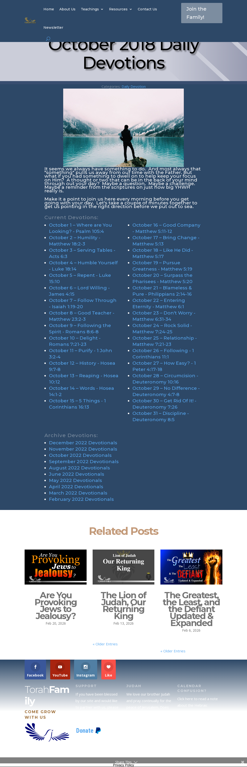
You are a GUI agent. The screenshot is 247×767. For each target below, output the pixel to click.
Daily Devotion (134, 86)
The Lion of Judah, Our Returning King (123, 605)
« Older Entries (105, 643)
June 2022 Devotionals (76, 474)
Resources (118, 9)
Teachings (90, 9)
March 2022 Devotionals (78, 493)
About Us (67, 9)
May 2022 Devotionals (75, 480)
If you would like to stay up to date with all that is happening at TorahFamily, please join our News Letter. (199, 747)
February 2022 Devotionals (81, 499)
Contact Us (147, 9)
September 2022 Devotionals (84, 461)
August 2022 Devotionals (79, 468)
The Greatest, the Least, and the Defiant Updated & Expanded (191, 609)
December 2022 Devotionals (83, 443)
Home (48, 9)
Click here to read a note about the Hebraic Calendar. (197, 705)
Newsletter (53, 27)
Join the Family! (196, 13)
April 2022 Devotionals (76, 486)
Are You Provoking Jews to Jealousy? (55, 605)
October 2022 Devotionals (80, 455)
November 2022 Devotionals (83, 449)
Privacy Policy (123, 765)
